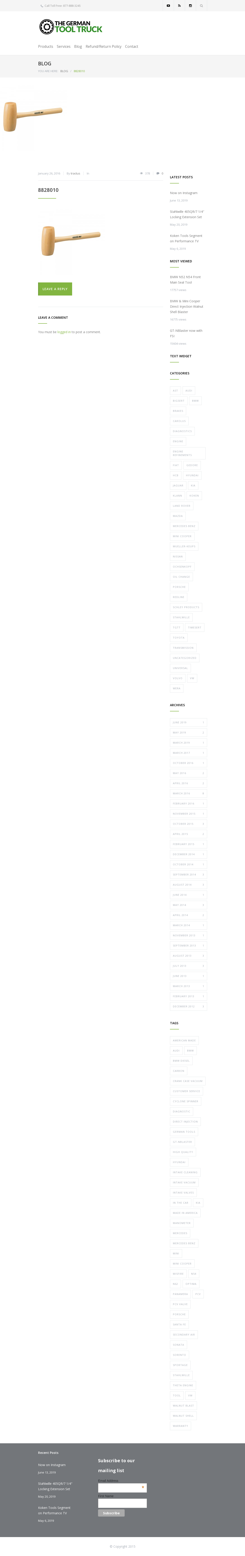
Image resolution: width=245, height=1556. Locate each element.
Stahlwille (181, 617)
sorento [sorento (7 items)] (179, 1355)
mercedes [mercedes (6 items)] (180, 1233)
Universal (180, 668)
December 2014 (188, 854)
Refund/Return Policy (103, 46)
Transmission (183, 647)
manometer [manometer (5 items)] (182, 1223)
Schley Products (186, 607)
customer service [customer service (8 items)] (186, 1091)
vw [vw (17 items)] (190, 1395)
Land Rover (181, 505)
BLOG (44, 63)
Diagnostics (182, 431)
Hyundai (192, 475)
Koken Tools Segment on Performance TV (186, 238)
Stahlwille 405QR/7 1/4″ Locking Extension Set (187, 214)
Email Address (121, 1481)
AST (175, 390)
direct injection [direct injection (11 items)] (185, 1121)
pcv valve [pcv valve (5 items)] (180, 1304)
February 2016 (188, 803)
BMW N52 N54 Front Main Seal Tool (185, 279)
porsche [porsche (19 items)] (179, 1314)
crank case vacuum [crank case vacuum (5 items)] (188, 1081)
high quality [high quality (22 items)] (183, 1152)
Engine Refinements (182, 453)
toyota (179, 637)
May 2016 (188, 773)
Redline (178, 597)
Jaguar (178, 485)
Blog (78, 46)
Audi (188, 390)
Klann (177, 495)
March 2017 (188, 753)
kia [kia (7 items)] (198, 1202)
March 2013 (188, 986)
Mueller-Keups (184, 546)
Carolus (179, 421)
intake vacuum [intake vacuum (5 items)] (184, 1182)
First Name (105, 1496)
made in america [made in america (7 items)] (185, 1213)
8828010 (48, 189)
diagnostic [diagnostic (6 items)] (181, 1111)
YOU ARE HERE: (48, 71)
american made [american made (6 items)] (184, 1040)
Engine (178, 441)
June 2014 (188, 895)
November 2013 (188, 935)
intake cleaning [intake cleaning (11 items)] (185, 1172)
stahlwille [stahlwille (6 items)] (181, 1375)
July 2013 (188, 966)
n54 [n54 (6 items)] (193, 1273)
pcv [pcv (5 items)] (198, 1294)
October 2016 (188, 763)
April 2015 (188, 834)
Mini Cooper (182, 536)
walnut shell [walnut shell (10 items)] (183, 1415)
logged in (64, 332)
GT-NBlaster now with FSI (186, 333)
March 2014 (188, 925)
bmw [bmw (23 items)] (190, 1050)
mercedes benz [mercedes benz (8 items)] (184, 1243)
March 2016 (188, 793)
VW (192, 678)
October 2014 (188, 864)
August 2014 (188, 885)
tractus (75, 173)
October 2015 (188, 824)
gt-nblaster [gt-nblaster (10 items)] (182, 1142)
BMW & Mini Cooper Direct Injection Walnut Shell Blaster (186, 306)
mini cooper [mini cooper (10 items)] (182, 1263)
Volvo (178, 678)
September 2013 (188, 945)
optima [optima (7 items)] (191, 1284)
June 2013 (188, 976)
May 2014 (188, 905)
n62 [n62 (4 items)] (175, 1284)
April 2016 (188, 783)
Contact (131, 46)
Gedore (192, 465)
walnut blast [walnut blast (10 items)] (183, 1405)
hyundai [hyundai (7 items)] (179, 1162)
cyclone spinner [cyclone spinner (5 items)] (185, 1101)
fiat (176, 465)
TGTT (177, 627)
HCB (176, 475)
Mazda (178, 516)
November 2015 (188, 814)
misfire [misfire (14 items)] (178, 1273)
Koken (194, 495)
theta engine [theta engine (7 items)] (183, 1385)
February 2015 (188, 844)
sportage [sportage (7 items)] (180, 1365)
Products (45, 46)
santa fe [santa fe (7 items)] (179, 1324)
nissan (178, 556)
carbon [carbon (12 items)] (178, 1070)
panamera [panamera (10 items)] (180, 1294)
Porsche (179, 587)
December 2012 (188, 1006)
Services (64, 46)
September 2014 (188, 874)
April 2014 (188, 915)
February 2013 (188, 996)
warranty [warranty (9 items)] (180, 1426)
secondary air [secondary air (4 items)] (184, 1334)
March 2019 (188, 743)
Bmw (195, 400)
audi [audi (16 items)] (176, 1050)
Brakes (178, 410)
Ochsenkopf (182, 566)
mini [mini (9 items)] (176, 1253)
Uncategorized (185, 658)
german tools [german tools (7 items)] (184, 1131)
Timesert (194, 627)
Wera (177, 688)
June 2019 (188, 722)
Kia (193, 485)
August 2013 (188, 956)
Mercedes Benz (184, 526)
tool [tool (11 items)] (177, 1395)
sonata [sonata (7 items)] (178, 1344)
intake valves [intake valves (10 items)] (183, 1192)
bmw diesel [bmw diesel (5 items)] (181, 1060)
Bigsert (179, 400)
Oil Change (181, 576)
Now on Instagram (183, 193)
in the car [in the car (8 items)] (180, 1202)
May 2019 (188, 732)
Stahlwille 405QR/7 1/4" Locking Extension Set (55, 1486)
